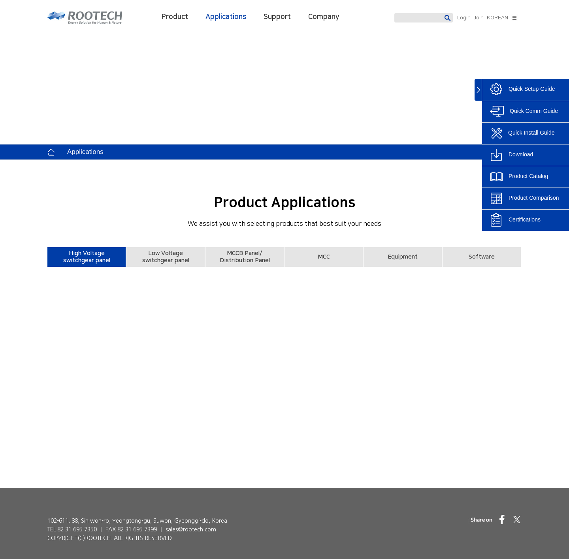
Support (277, 17)
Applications (225, 17)
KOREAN (497, 18)
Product (175, 17)
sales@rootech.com (191, 529)
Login (464, 18)
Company (323, 17)
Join (479, 18)
